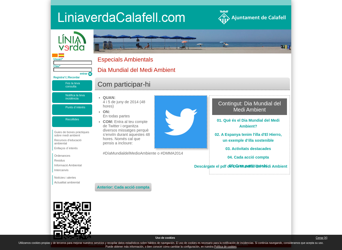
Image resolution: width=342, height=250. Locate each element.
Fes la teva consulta (72, 85)
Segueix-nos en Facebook (55, 193)
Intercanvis (61, 170)
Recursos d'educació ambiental (67, 142)
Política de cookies (225, 246)
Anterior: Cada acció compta (123, 187)
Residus (59, 160)
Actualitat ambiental (67, 182)
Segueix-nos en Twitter (64, 193)
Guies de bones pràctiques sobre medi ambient (71, 133)
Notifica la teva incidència (75, 97)
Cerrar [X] (321, 237)
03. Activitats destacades (248, 149)
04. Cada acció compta (248, 157)
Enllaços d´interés (65, 148)
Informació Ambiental (68, 165)
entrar (86, 73)
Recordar (74, 77)
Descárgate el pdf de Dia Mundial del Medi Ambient (240, 166)
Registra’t (59, 77)
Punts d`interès (75, 107)
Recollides (72, 119)
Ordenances (62, 155)
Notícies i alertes (65, 177)
